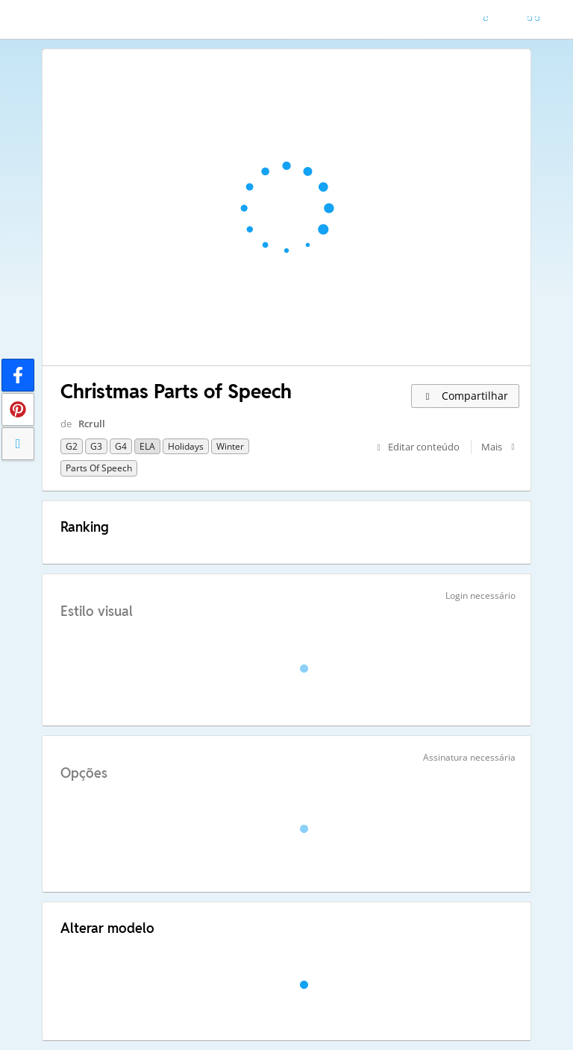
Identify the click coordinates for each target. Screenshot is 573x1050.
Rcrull (91, 423)
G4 (121, 446)
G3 (96, 446)
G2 (72, 446)
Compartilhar (465, 396)
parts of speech (99, 468)
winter (230, 446)
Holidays (186, 446)
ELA (147, 446)
